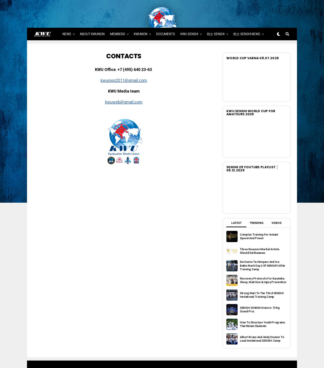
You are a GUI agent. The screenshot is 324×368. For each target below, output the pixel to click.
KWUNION (140, 22)
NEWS (67, 22)
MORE (162, 35)
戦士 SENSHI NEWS (246, 22)
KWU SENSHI (189, 22)
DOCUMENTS (165, 22)
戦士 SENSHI (216, 22)
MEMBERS (117, 22)
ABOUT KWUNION (92, 22)
